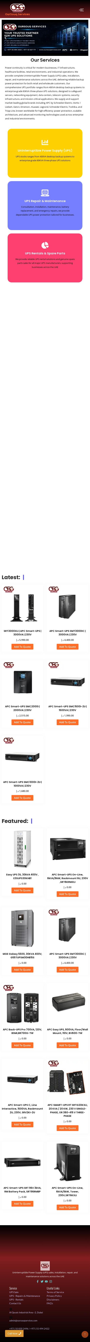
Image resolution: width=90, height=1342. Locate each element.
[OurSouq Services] (17, 7)
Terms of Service (55, 1292)
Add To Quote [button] (22, 646)
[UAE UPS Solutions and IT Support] (45, 1266)
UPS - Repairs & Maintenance (24, 1295)
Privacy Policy (54, 1295)
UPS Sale (13, 1292)
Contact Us (15, 1303)
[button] (5, 38)
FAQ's (50, 1303)
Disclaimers (53, 1299)
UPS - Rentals (16, 1299)
